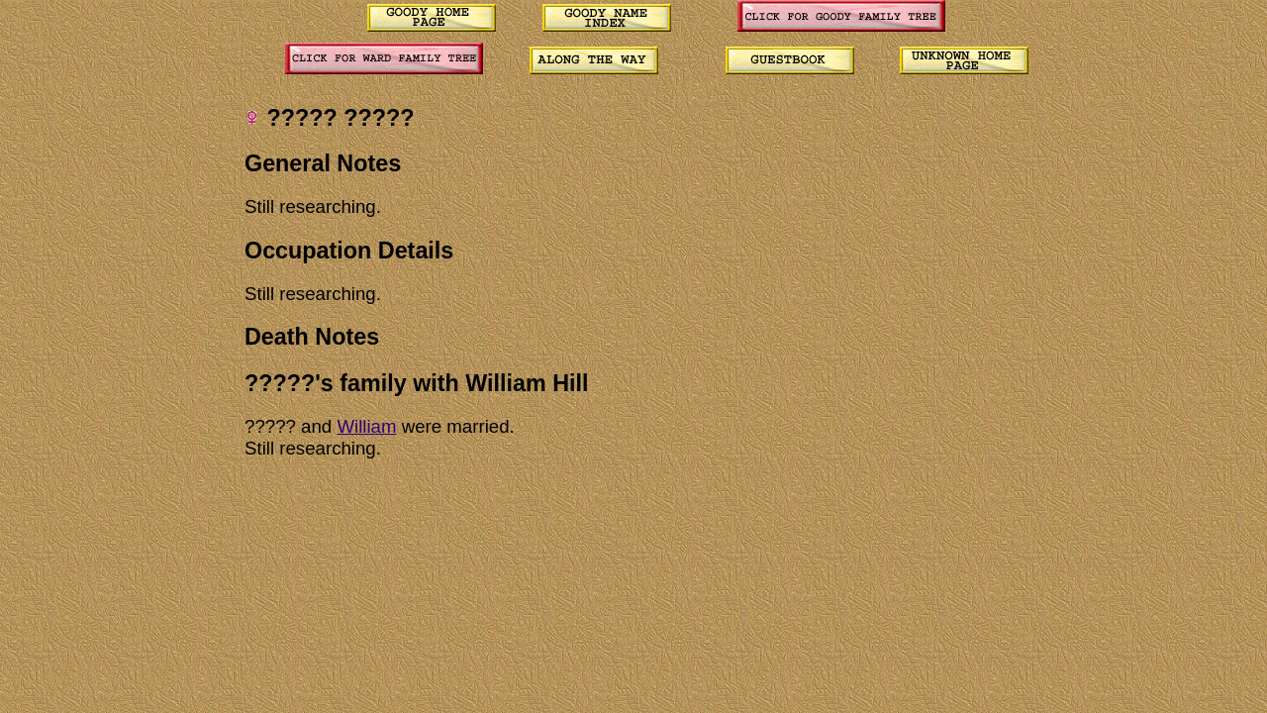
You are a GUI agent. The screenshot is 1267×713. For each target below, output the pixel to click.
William (366, 426)
